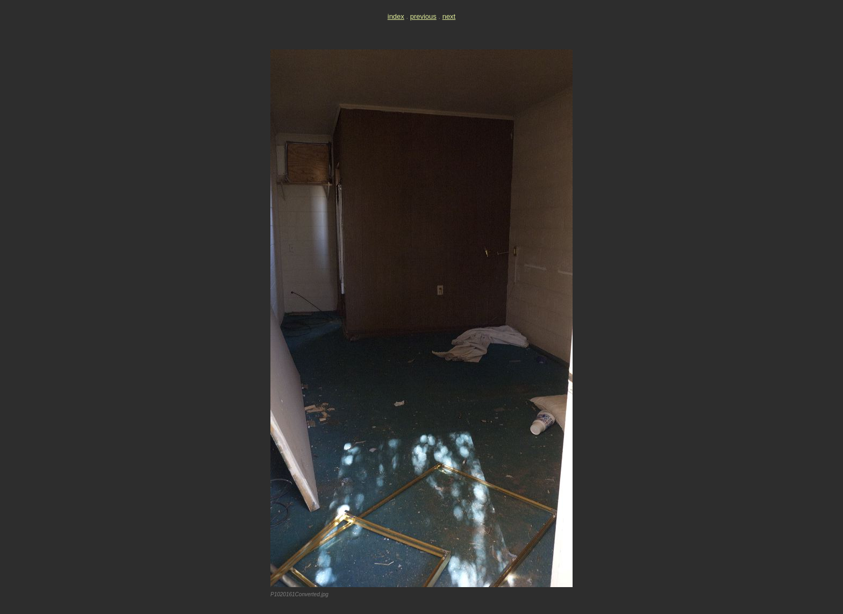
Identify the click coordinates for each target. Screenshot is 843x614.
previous (423, 16)
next (449, 16)
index (396, 16)
